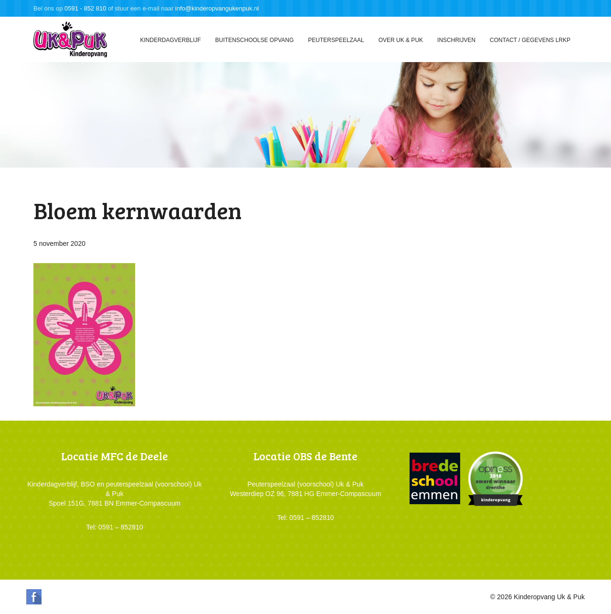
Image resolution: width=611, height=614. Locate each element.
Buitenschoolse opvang (254, 40)
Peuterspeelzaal (336, 40)
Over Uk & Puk (401, 40)
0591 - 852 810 (85, 8)
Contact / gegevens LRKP (530, 40)
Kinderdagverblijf (170, 40)
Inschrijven (456, 40)
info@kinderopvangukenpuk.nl (217, 8)
